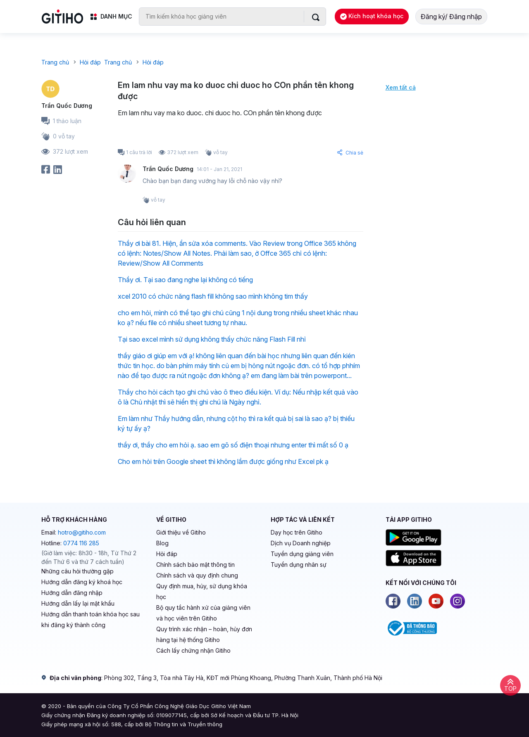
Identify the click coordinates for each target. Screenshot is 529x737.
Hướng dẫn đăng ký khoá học (81, 581)
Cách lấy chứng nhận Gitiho (193, 650)
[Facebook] (393, 601)
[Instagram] (457, 601)
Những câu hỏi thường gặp (77, 571)
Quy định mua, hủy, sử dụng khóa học (201, 591)
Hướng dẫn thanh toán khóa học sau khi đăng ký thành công (90, 619)
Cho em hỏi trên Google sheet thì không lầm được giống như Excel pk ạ (223, 461)
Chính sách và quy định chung (197, 575)
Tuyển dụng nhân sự (298, 564)
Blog (162, 543)
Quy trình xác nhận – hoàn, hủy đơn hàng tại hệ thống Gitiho (204, 634)
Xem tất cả (401, 87)
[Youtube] (436, 601)
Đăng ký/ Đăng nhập (451, 16)
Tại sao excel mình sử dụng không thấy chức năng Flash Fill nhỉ (212, 339)
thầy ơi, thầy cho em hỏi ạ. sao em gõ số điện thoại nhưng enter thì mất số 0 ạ (233, 445)
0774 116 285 (81, 543)
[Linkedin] (414, 601)
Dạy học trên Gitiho (296, 532)
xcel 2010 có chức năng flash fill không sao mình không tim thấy (213, 296)
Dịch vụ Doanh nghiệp (301, 543)
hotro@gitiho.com (82, 532)
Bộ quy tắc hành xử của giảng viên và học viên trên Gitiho (203, 613)
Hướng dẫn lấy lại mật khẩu (77, 603)
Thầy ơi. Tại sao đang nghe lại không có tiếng (185, 280)
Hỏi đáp (166, 553)
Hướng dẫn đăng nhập (71, 592)
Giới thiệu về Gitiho (181, 532)
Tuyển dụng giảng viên (302, 553)
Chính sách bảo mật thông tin (195, 564)
